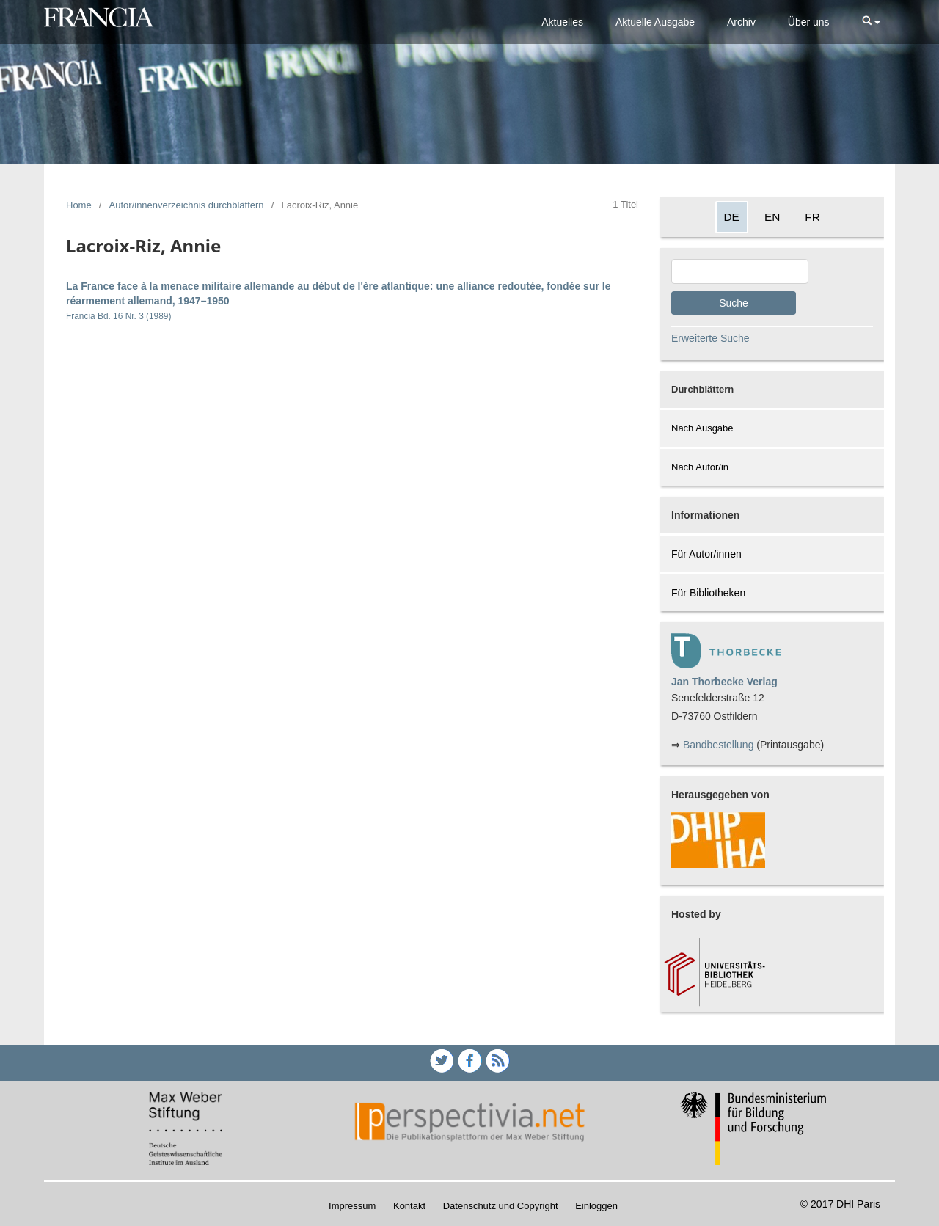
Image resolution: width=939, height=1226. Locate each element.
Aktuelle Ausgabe (655, 22)
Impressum (352, 1205)
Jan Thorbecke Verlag (724, 681)
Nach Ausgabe (702, 428)
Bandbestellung (718, 745)
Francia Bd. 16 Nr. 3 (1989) (118, 316)
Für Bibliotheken (708, 593)
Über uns (809, 22)
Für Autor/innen (706, 554)
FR (812, 217)
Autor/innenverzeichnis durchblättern (186, 205)
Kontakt (409, 1205)
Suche (733, 303)
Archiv (741, 22)
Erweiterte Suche (710, 338)
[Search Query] (739, 271)
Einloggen (596, 1205)
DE (731, 217)
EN (772, 217)
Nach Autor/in (699, 466)
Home (79, 205)
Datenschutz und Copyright (500, 1205)
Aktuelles (562, 22)
